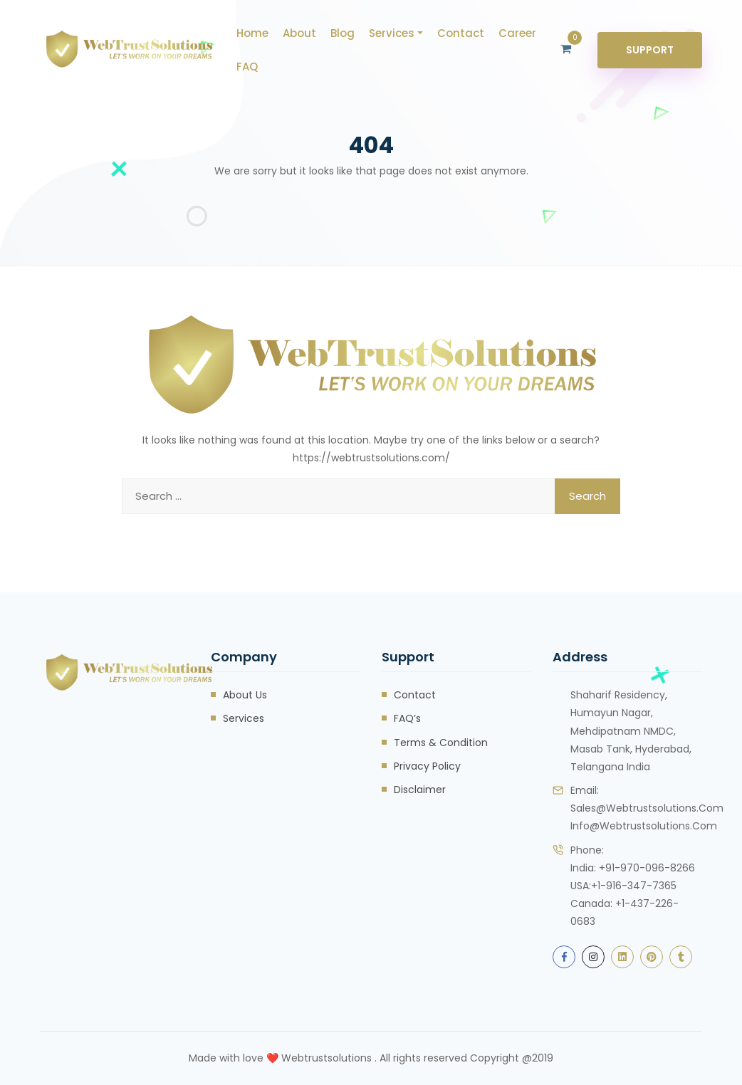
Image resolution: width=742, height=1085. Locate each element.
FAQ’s (407, 718)
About (299, 33)
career (517, 33)
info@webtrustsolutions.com (643, 826)
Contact (460, 33)
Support (650, 50)
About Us (245, 695)
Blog (342, 33)
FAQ (247, 66)
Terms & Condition (441, 742)
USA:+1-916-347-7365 (623, 886)
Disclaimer (420, 789)
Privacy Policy (427, 766)
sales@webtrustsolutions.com (646, 808)
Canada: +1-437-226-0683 (624, 912)
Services (391, 33)
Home (252, 33)
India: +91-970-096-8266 (632, 868)
